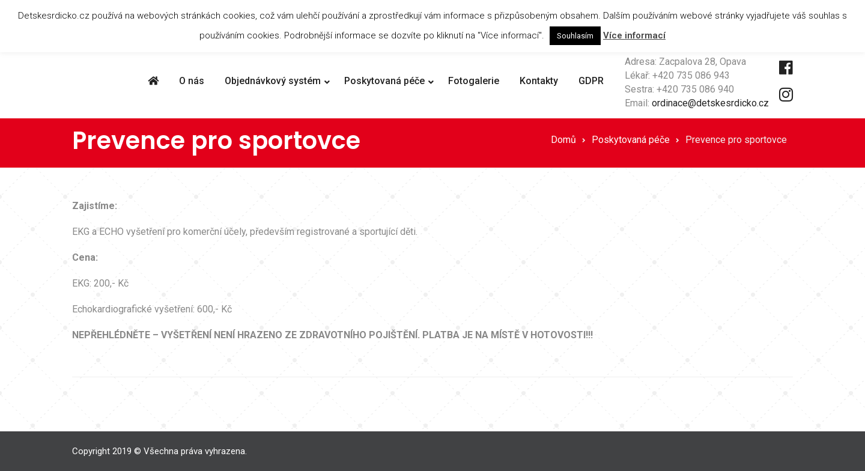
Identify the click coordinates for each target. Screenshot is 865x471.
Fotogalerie (473, 81)
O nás (191, 81)
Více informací (634, 35)
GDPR (591, 81)
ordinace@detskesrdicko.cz (710, 103)
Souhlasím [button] (575, 35)
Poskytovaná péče (384, 81)
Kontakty (539, 81)
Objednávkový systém (273, 81)
